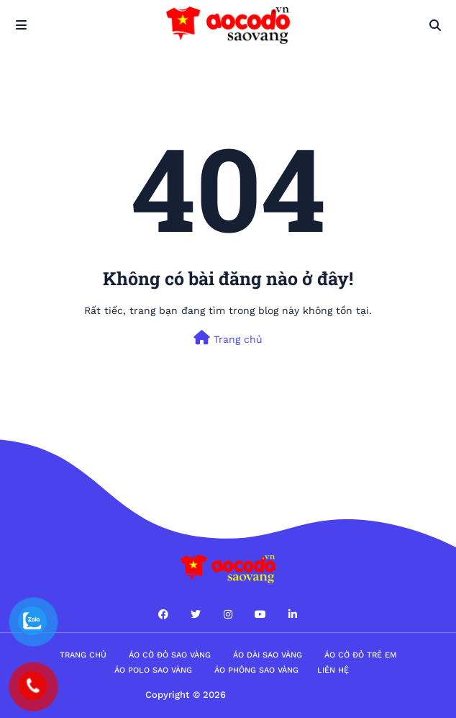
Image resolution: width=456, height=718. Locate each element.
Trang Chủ (83, 655)
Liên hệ (333, 670)
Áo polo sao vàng (153, 670)
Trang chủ (228, 338)
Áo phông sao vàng (256, 670)
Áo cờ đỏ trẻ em (360, 655)
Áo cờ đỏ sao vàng (170, 655)
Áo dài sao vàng (267, 655)
